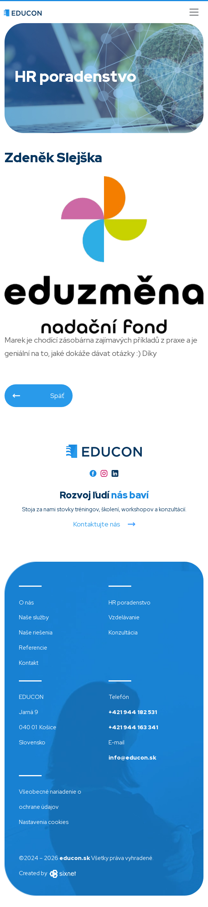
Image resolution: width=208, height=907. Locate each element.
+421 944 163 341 (133, 727)
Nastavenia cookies (43, 822)
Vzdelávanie (124, 617)
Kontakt (28, 663)
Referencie (33, 648)
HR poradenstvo (130, 602)
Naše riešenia (36, 632)
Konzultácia (123, 632)
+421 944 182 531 (133, 712)
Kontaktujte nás (96, 524)
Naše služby (34, 617)
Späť (57, 395)
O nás (26, 602)
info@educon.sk (132, 757)
